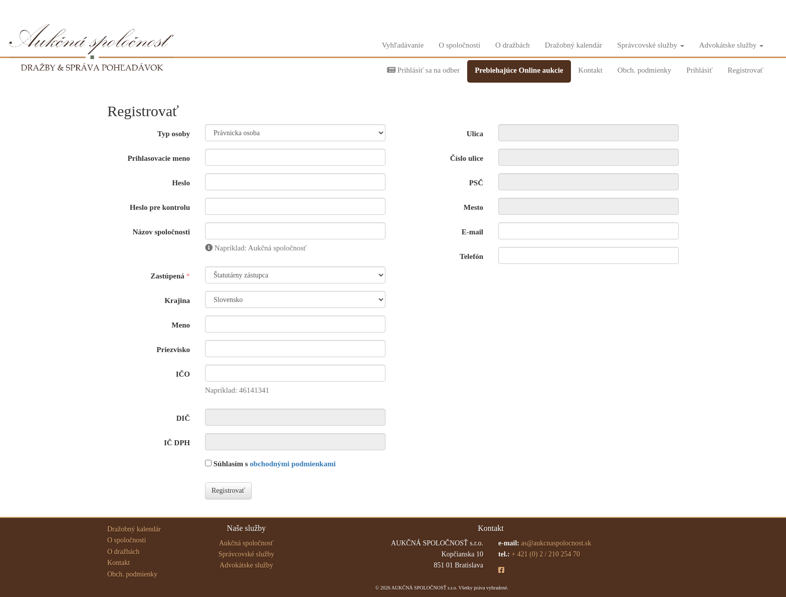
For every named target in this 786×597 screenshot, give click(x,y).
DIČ (183, 418)
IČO (183, 374)
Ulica (475, 134)
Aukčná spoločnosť (246, 543)
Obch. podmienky (644, 70)
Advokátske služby (731, 45)
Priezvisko (173, 350)
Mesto (473, 207)
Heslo (181, 183)
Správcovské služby (650, 45)
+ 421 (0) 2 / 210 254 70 (545, 554)
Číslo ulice (466, 158)
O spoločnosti (459, 45)
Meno (180, 325)
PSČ (476, 183)
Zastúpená (167, 276)
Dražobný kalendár (574, 45)
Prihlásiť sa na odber (423, 70)
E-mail (472, 232)
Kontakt (590, 70)
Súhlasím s (270, 464)
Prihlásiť (699, 70)
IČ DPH (177, 443)
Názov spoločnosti (161, 232)
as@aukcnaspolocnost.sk (556, 543)
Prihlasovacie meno (158, 158)
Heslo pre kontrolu (160, 207)
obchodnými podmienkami (292, 464)
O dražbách (512, 45)
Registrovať (745, 70)
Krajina (177, 300)
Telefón (471, 256)
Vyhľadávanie (403, 45)
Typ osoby (173, 134)
